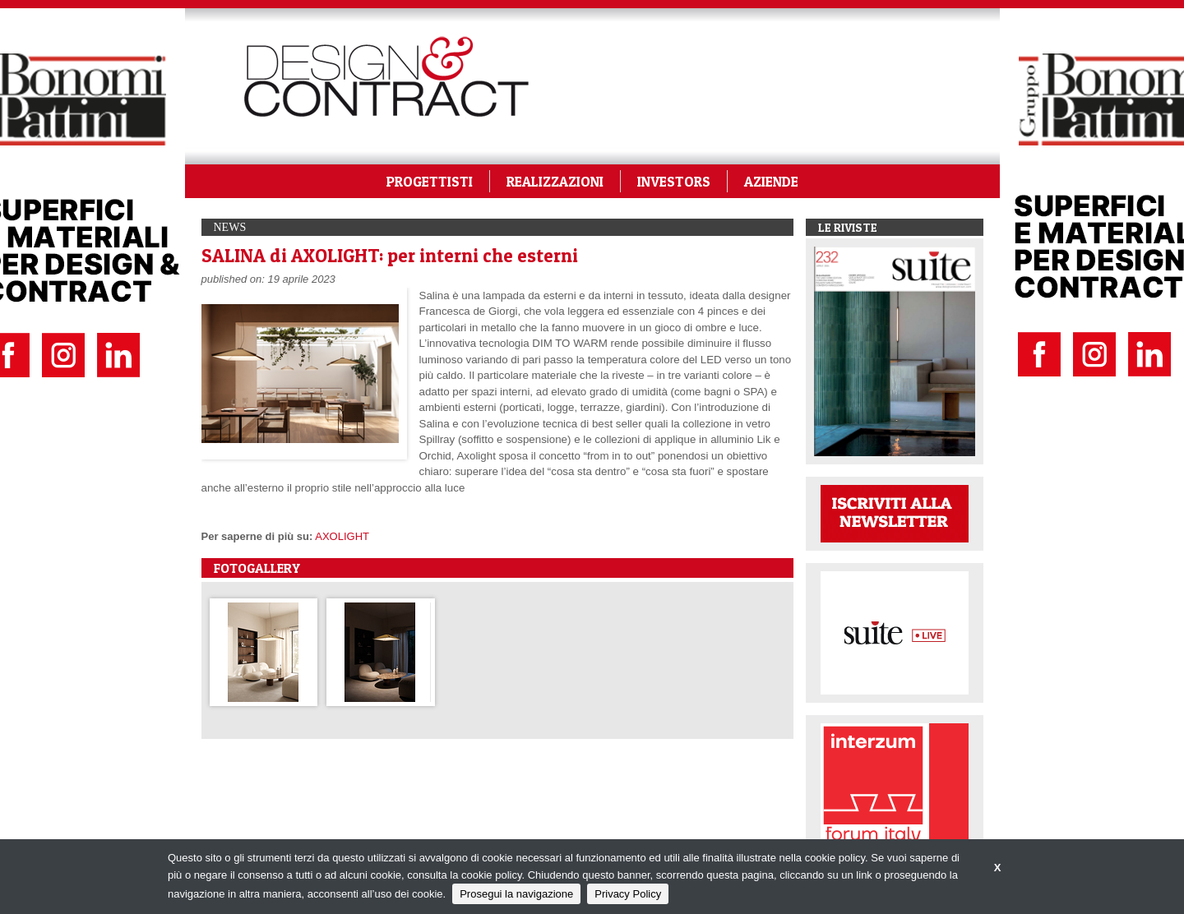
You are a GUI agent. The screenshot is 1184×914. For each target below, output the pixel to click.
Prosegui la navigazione (516, 894)
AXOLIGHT (342, 536)
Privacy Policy (627, 894)
